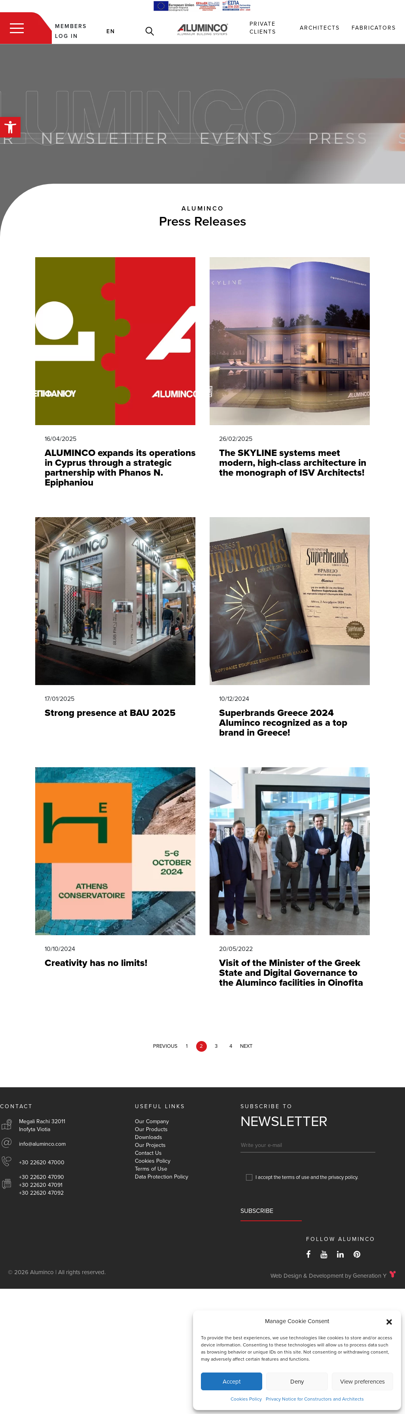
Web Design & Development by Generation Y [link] (328, 1275)
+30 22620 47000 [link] (41, 1162)
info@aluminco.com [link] (42, 1144)
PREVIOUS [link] (165, 1046)
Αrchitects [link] (320, 27)
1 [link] (186, 1046)
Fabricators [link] (374, 27)
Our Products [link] (151, 1129)
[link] (10, 127)
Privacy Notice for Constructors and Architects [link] (315, 1399)
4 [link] (230, 1046)
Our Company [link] (152, 1121)
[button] (389, 1322)
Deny (297, 1381)
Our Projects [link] (150, 1145)
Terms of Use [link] (151, 1168)
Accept (231, 1381)
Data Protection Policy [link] (161, 1176)
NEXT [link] (246, 1046)
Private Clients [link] (263, 28)
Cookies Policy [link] (246, 1399)
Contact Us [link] (148, 1153)
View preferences (362, 1381)
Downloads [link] (148, 1137)
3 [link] (216, 1046)
